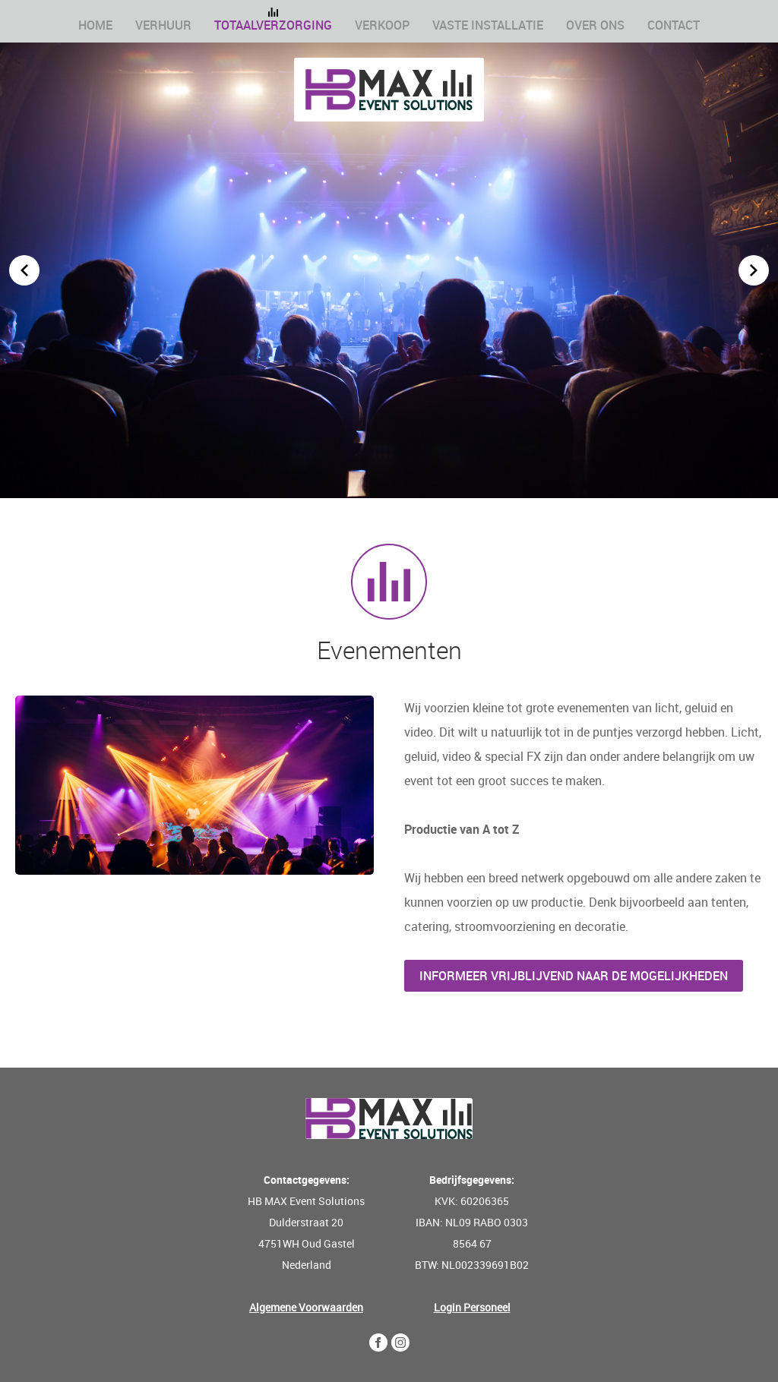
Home (95, 25)
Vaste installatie (487, 25)
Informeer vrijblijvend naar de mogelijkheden (573, 975)
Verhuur (163, 25)
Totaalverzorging (273, 25)
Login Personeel (472, 1307)
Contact (673, 25)
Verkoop (382, 25)
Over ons (595, 25)
